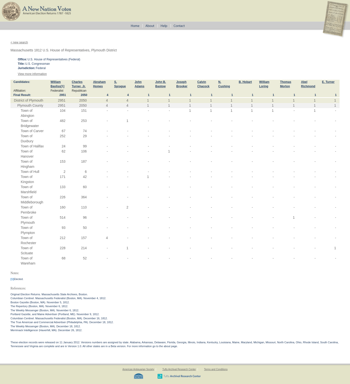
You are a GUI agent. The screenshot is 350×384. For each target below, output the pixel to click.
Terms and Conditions (216, 369)
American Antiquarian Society (138, 369)
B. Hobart (245, 82)
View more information (32, 74)
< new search (19, 42)
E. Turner (328, 82)
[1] (62, 86)
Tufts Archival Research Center (179, 369)
